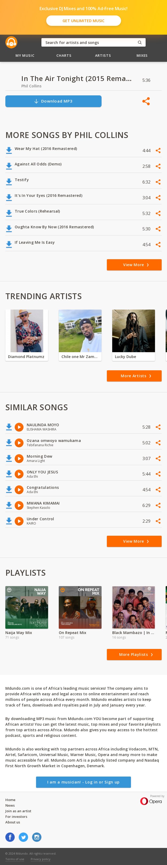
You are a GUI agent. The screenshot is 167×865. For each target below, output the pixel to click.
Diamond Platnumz (26, 356)
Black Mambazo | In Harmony (133, 632)
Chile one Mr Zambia (80, 356)
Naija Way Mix (18, 632)
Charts (63, 55)
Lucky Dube (125, 356)
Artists (103, 55)
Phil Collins (31, 85)
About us (12, 822)
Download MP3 (53, 101)
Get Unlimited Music (83, 20)
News (10, 805)
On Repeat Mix (72, 632)
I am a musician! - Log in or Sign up (83, 782)
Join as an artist (18, 811)
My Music (24, 55)
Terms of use (14, 859)
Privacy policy (41, 859)
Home (10, 799)
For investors (16, 816)
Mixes (142, 55)
